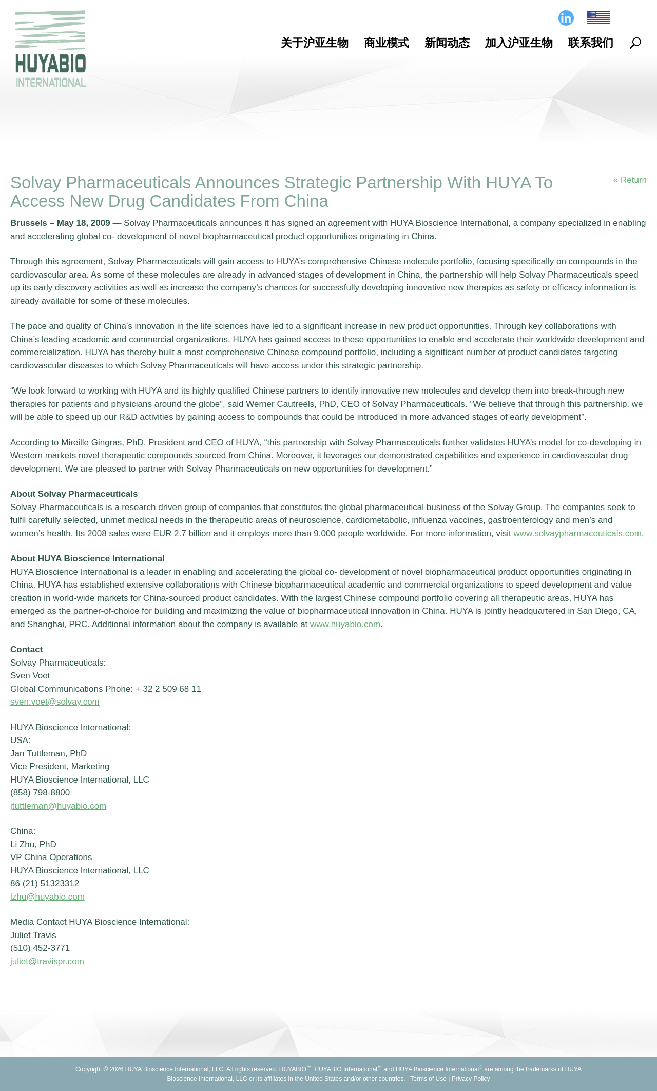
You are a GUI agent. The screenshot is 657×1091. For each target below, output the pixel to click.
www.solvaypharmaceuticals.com (578, 533)
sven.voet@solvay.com (55, 702)
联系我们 (590, 42)
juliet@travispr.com (47, 961)
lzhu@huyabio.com (47, 897)
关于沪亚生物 (315, 42)
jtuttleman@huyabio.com (58, 806)
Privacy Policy (471, 1078)
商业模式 (386, 42)
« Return (630, 180)
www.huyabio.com (345, 624)
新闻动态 (447, 42)
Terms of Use (428, 1078)
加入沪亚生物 (519, 42)
